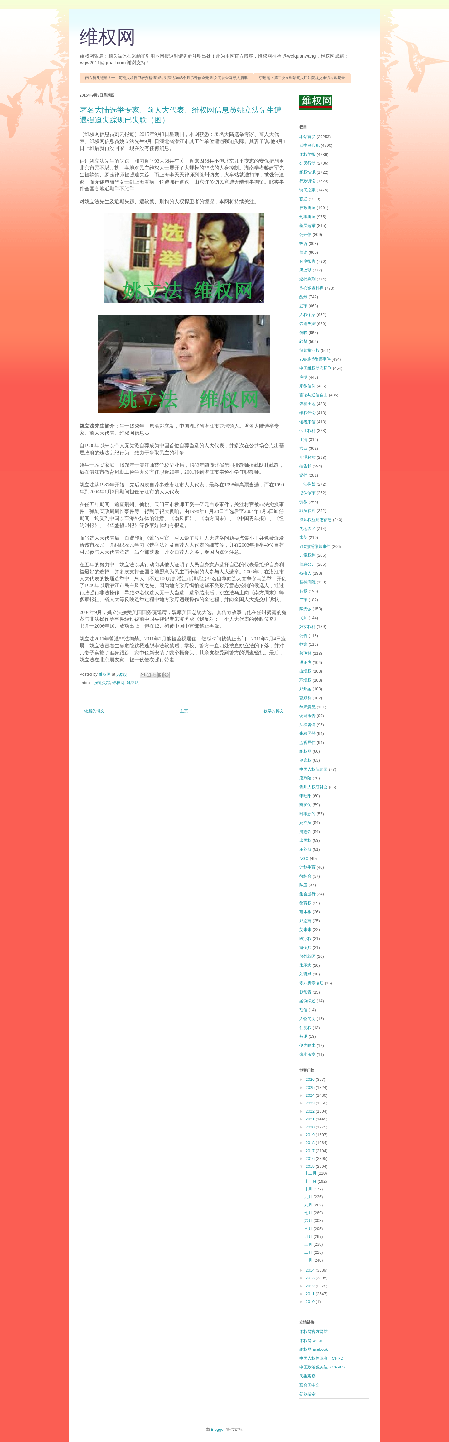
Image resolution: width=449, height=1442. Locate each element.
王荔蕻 (305, 849)
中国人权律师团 (313, 769)
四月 (309, 1236)
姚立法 (133, 682)
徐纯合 (305, 876)
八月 (309, 1205)
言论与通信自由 (313, 395)
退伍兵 (305, 947)
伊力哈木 (307, 1045)
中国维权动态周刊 (315, 368)
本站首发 (307, 136)
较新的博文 (94, 711)
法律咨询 (307, 724)
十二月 (311, 1173)
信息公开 (307, 564)
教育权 (305, 903)
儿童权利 (307, 555)
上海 (303, 439)
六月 (309, 1220)
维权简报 (307, 154)
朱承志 (305, 965)
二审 (303, 599)
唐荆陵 (305, 778)
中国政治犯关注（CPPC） (323, 1367)
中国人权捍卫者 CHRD (321, 1358)
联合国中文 (309, 1385)
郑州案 (305, 689)
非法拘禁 (307, 484)
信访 (303, 252)
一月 (309, 1260)
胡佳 (303, 1010)
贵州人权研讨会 (313, 787)
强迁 (303, 199)
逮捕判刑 (307, 279)
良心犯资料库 (311, 288)
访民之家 (307, 190)
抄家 (303, 644)
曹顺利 (305, 698)
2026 (311, 1079)
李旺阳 (305, 795)
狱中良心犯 (309, 145)
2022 (311, 1111)
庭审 (303, 306)
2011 (311, 1293)
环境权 (305, 680)
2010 (311, 1301)
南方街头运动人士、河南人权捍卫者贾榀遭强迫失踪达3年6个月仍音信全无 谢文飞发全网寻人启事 (166, 78)
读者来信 (307, 421)
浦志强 (305, 831)
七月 (309, 1212)
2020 (311, 1127)
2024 (311, 1095)
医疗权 (305, 938)
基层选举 (307, 225)
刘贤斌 (305, 974)
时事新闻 (307, 814)
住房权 (305, 1027)
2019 (311, 1135)
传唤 (303, 332)
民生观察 (307, 1376)
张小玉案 (307, 1054)
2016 (311, 1158)
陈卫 (303, 885)
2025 (311, 1087)
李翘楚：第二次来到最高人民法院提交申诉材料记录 (302, 78)
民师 (303, 618)
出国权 (305, 840)
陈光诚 (305, 608)
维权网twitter (310, 1340)
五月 (309, 1228)
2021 (311, 1119)
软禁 (303, 341)
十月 (309, 1189)
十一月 (311, 1181)
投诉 (303, 243)
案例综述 (307, 1001)
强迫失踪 (102, 682)
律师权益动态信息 (315, 519)
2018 (311, 1142)
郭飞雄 (305, 653)
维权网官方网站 (313, 1331)
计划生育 (307, 867)
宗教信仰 (307, 386)
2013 (311, 1278)
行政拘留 (307, 207)
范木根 (305, 911)
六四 (303, 448)
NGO (304, 858)
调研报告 (307, 715)
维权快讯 (307, 172)
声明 (303, 377)
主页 (184, 711)
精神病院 (307, 582)
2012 (311, 1286)
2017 (311, 1150)
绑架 (303, 537)
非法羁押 (307, 510)
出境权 (305, 671)
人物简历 (307, 1018)
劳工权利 (307, 430)
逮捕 (303, 475)
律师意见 (307, 707)
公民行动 (307, 163)
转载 (303, 591)
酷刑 (303, 297)
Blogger (218, 1429)
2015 (311, 1166)
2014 (311, 1270)
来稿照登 (307, 733)
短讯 (303, 1036)
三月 (309, 1244)
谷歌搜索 (307, 1394)
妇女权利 (307, 626)
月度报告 (307, 261)
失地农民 (307, 528)
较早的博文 (273, 711)
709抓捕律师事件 (315, 359)
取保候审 (307, 493)
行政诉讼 (307, 181)
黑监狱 (305, 270)
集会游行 (307, 894)
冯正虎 (305, 662)
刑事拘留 (307, 216)
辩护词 (305, 804)
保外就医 (307, 956)
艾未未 (305, 929)
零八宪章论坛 (311, 983)
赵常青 (305, 992)
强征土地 (307, 403)
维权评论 (307, 412)
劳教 (303, 502)
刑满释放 (307, 457)
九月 (309, 1197)
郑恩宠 (305, 920)
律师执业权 (309, 350)
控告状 (305, 466)
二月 (309, 1252)
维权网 (108, 37)
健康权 (305, 760)
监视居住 (307, 742)
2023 (311, 1103)
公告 (303, 635)
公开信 (305, 234)
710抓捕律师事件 (315, 546)
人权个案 (307, 314)
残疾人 (305, 573)
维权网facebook (313, 1349)
